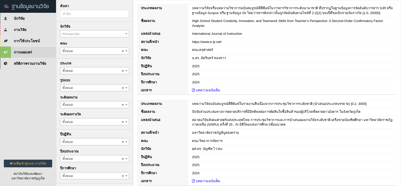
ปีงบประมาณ (69, 151)
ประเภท (65, 63)
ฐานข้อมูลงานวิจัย (26, 6)
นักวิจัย (12, 18)
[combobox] (94, 33)
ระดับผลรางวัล (70, 114)
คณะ (63, 43)
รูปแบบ (65, 80)
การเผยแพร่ (16, 52)
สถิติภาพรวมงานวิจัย (23, 63)
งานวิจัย (13, 29)
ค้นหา (64, 6)
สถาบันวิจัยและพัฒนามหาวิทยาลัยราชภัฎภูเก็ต (28, 176)
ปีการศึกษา (68, 168)
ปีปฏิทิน (65, 134)
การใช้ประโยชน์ (20, 41)
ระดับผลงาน (68, 97)
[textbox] (94, 34)
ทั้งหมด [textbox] (93, 51)
